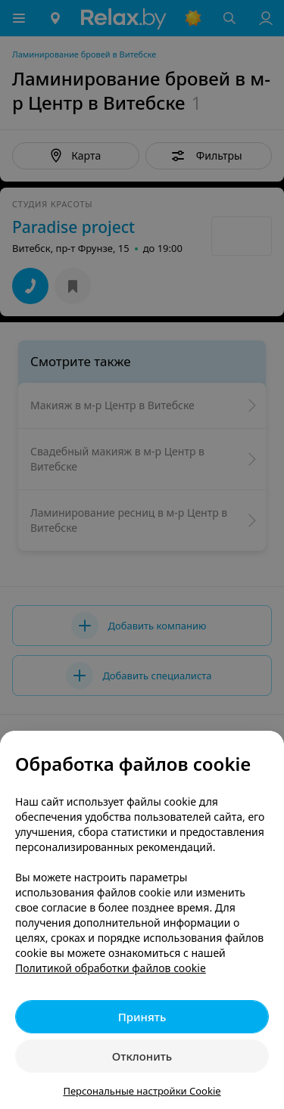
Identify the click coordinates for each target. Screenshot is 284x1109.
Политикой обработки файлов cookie (110, 968)
